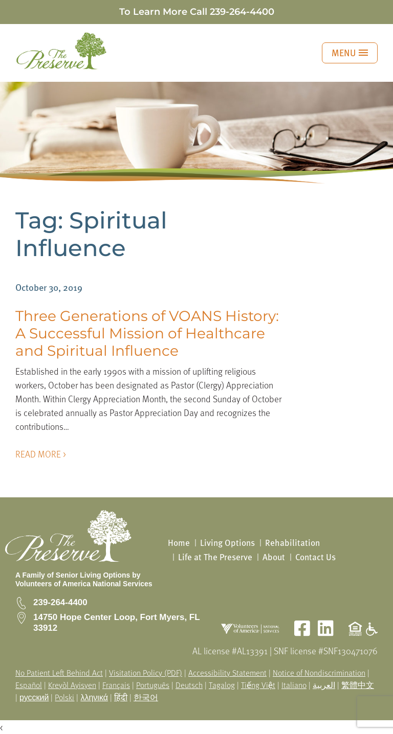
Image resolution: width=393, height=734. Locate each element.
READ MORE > (40, 454)
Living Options (227, 542)
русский (34, 697)
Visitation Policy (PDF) (145, 673)
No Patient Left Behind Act (59, 673)
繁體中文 (357, 685)
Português (152, 685)
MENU (350, 52)
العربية (324, 685)
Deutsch (189, 685)
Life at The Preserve (215, 557)
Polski (64, 697)
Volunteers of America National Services (83, 584)
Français (116, 685)
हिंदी (120, 697)
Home (179, 542)
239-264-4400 (242, 11)
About (274, 557)
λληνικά (94, 697)
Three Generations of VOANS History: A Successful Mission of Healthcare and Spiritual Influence (147, 333)
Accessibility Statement (227, 673)
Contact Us (315, 557)
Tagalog (222, 685)
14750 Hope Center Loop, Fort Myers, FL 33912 (116, 622)
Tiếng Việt (258, 685)
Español (28, 685)
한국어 (146, 697)
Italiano (294, 685)
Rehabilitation (292, 542)
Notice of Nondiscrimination (319, 673)
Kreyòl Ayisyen (72, 685)
